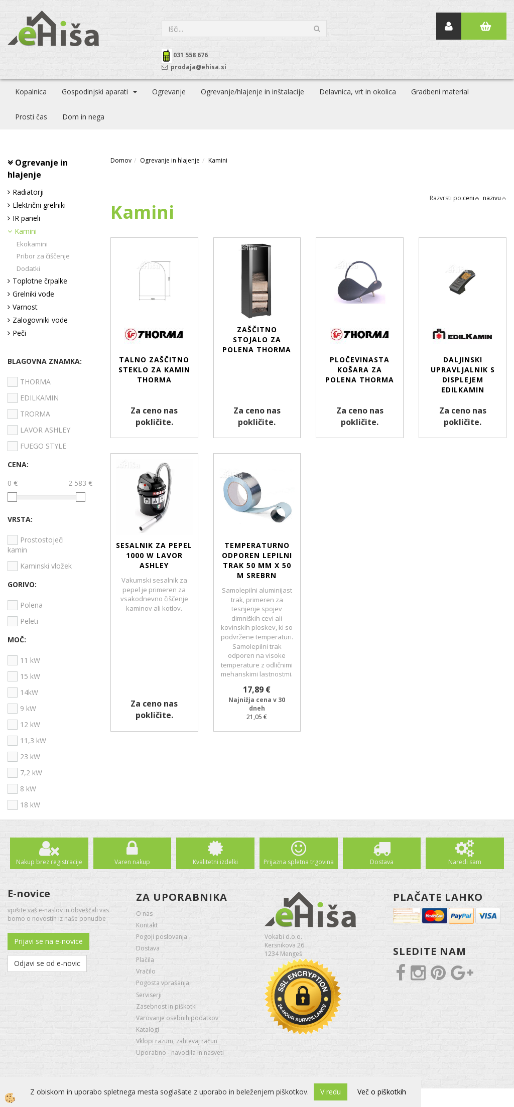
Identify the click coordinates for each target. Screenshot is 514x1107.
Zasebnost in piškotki (166, 1006)
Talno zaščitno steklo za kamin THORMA (154, 369)
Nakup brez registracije (49, 862)
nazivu (494, 198)
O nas (144, 913)
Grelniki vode (33, 294)
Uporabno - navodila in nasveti (180, 1052)
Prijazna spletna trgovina (299, 862)
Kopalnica (31, 91)
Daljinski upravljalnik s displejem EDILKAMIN (463, 374)
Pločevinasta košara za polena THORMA (359, 369)
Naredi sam (464, 862)
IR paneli (26, 218)
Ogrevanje (169, 91)
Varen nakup (132, 862)
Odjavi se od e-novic (47, 963)
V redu (330, 1091)
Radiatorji (28, 192)
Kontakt (147, 925)
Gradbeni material (440, 91)
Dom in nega (83, 116)
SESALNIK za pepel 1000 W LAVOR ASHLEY (154, 555)
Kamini (26, 231)
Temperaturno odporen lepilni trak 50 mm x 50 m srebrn (257, 560)
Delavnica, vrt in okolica (357, 91)
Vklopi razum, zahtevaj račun (176, 1041)
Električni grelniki (39, 205)
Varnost (25, 307)
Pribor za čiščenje (43, 255)
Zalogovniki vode (40, 320)
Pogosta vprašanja (162, 983)
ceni (471, 198)
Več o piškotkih (381, 1091)
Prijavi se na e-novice (48, 941)
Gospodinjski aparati (95, 91)
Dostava (382, 862)
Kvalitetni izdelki (215, 862)
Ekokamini (32, 243)
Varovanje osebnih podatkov (177, 1018)
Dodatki (28, 268)
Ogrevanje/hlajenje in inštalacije (252, 91)
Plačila (145, 959)
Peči (19, 333)
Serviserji (149, 995)
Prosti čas (31, 116)
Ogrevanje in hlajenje (170, 160)
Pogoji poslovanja (161, 936)
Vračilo (146, 971)
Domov (121, 160)
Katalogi (147, 1029)
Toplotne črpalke (40, 281)
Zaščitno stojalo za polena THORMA (256, 339)
